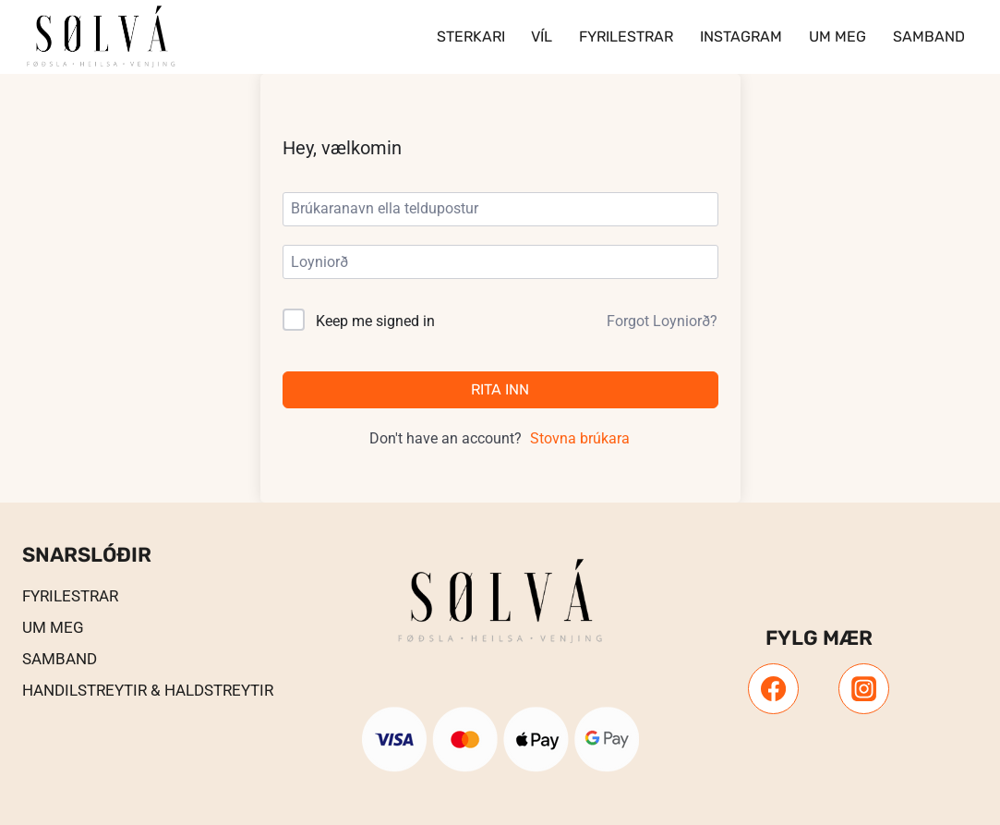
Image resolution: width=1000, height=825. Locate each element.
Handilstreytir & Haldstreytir (147, 690)
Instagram (741, 36)
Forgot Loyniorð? (662, 321)
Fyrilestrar (626, 36)
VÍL (541, 36)
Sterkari (471, 36)
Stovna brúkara (580, 438)
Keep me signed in (375, 321)
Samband (929, 36)
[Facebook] (773, 688)
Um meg (837, 36)
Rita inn (500, 389)
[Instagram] (863, 688)
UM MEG (53, 627)
